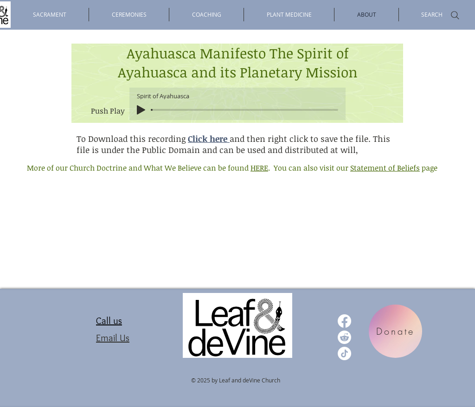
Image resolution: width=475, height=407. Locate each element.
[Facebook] (344, 321)
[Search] (455, 15)
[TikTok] (344, 353)
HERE (259, 168)
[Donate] (395, 331)
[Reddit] (344, 337)
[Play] (141, 109)
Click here (209, 138)
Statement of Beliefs (385, 168)
